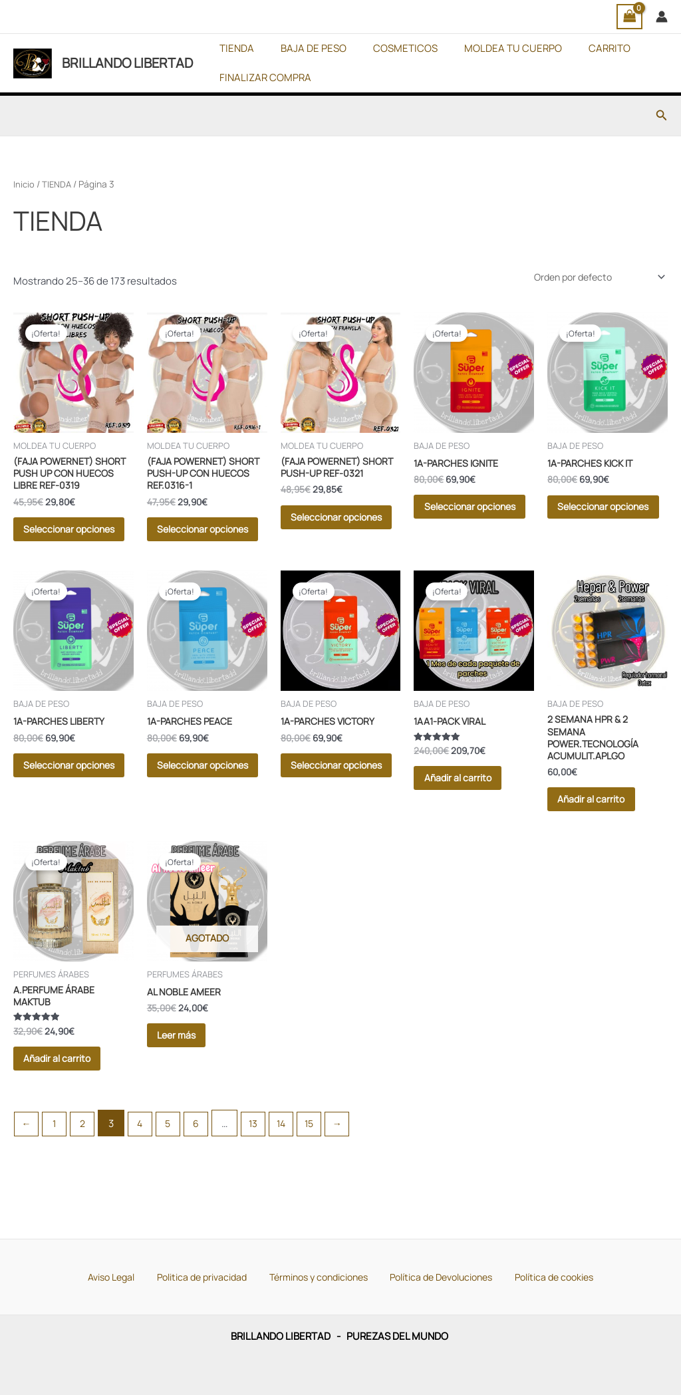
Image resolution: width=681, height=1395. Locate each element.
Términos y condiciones (315, 1276)
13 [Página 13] (264, 1177)
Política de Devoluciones (437, 1276)
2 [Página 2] (86, 1177)
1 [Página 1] (57, 1177)
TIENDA (233, 48)
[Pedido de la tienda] (593, 278)
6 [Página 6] (204, 1177)
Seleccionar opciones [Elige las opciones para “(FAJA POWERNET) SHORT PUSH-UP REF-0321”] (328, 546)
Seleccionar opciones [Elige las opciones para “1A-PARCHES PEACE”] (194, 805)
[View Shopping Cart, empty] (629, 16)
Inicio (24, 184)
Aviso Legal (116, 1276)
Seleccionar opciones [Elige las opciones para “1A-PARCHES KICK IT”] (594, 521)
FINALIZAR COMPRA (262, 77)
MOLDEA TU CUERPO (490, 48)
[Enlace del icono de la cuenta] (662, 17)
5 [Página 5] (175, 1177)
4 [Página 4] (145, 1177)
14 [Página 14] (294, 1177)
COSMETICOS (388, 48)
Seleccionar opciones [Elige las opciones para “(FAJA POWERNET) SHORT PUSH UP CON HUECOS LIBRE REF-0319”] (60, 546)
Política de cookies (548, 1276)
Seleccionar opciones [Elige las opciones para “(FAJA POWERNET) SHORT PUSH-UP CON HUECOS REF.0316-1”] (194, 546)
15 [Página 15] (323, 1177)
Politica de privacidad (201, 1276)
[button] (662, 115)
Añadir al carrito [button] (469, 812)
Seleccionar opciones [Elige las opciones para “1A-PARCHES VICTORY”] (328, 805)
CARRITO (580, 48)
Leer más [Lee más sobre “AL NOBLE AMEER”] (188, 1083)
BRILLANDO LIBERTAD (127, 63)
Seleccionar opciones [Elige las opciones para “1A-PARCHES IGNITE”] (461, 521)
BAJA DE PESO (304, 48)
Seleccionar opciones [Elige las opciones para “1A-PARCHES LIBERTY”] (60, 805)
